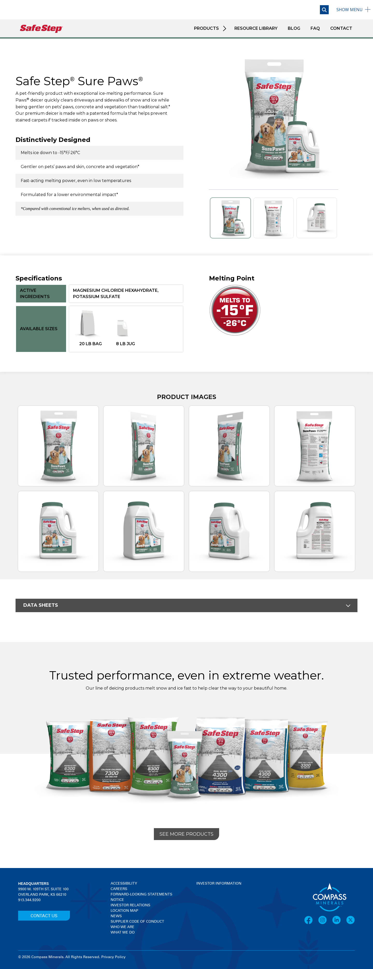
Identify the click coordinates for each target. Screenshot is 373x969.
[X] (350, 920)
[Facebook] (311, 920)
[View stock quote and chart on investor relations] (220, 905)
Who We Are (122, 927)
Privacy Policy (113, 957)
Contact (341, 28)
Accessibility (124, 883)
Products (206, 28)
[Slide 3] (316, 218)
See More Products (186, 834)
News (116, 916)
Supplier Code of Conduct (137, 921)
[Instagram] (325, 920)
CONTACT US (44, 916)
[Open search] (324, 9)
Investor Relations (130, 905)
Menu (349, 9)
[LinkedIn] (339, 920)
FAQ (315, 28)
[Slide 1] (230, 218)
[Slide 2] (273, 218)
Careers (119, 889)
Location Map (124, 911)
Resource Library (255, 28)
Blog (294, 28)
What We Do (123, 932)
